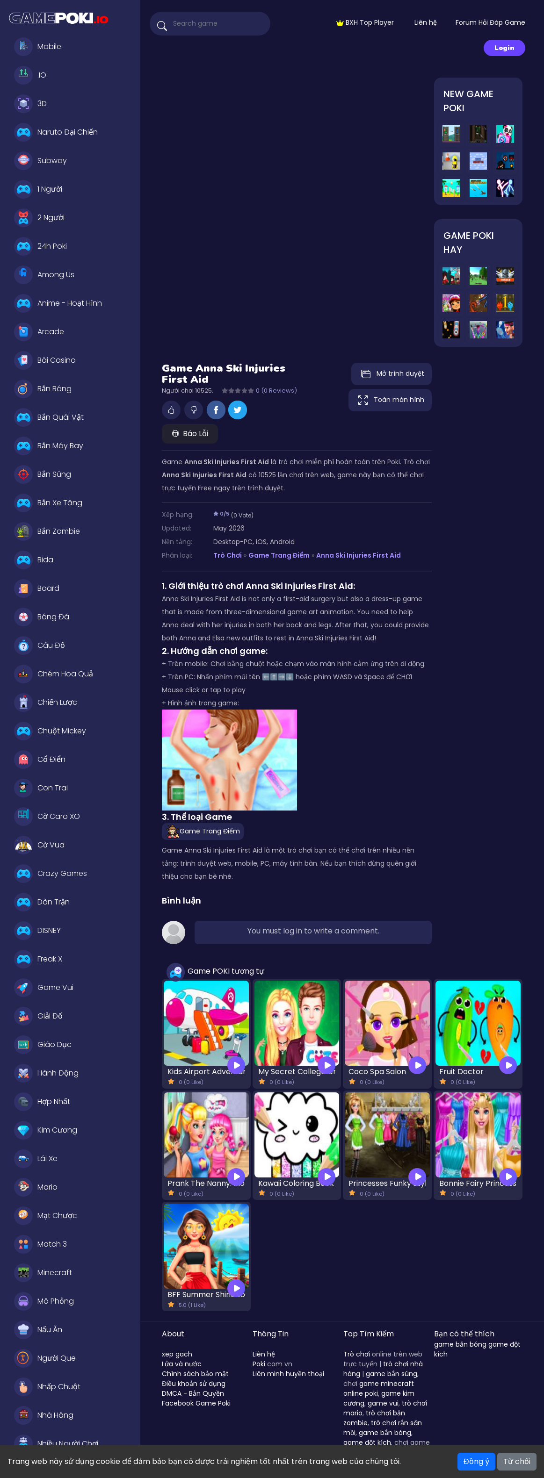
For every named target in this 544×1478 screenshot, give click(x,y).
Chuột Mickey (50, 731)
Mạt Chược (45, 1215)
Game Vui (43, 987)
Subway (40, 160)
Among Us (44, 274)
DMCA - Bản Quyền (193, 1393)
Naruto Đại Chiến (56, 132)
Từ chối (516, 1461)
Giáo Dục (43, 1044)
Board (36, 588)
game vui (383, 1403)
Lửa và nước (182, 1364)
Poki (259, 1364)
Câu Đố (39, 645)
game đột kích (367, 1442)
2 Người (39, 217)
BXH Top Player (365, 22)
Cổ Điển (39, 759)
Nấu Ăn (38, 1329)
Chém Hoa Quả (53, 674)
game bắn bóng (385, 1432)
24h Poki (40, 246)
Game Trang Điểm (279, 555)
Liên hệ (425, 22)
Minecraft (43, 1272)
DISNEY (37, 930)
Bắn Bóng (43, 389)
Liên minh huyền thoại (288, 1373)
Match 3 (40, 1244)
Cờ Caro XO (47, 816)
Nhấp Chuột (47, 1387)
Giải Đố (38, 1016)
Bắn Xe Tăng (48, 503)
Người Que (45, 1358)
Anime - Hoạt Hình (58, 303)
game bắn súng (391, 1373)
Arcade (39, 332)
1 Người (38, 189)
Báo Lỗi (190, 433)
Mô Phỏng (44, 1301)
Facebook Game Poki (196, 1403)
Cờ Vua (39, 845)
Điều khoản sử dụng (193, 1383)
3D (30, 103)
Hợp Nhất (42, 1101)
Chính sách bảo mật (195, 1373)
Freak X (38, 959)
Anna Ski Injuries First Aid (358, 555)
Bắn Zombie (47, 531)
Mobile (37, 46)
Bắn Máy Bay (48, 446)
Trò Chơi (227, 555)
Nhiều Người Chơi (56, 1444)
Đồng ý (476, 1461)
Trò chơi (356, 1354)
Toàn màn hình (390, 400)
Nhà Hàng (43, 1415)
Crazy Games (50, 873)
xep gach (177, 1354)
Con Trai (41, 788)
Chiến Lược (45, 702)
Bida (33, 560)
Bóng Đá (41, 617)
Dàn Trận (42, 902)
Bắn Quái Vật (49, 417)
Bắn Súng (42, 474)
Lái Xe (36, 1158)
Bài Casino (45, 360)
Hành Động (46, 1073)
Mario (36, 1187)
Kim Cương (45, 1130)
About (173, 1333)
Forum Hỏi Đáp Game (490, 22)
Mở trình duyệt (391, 373)
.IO (30, 75)
